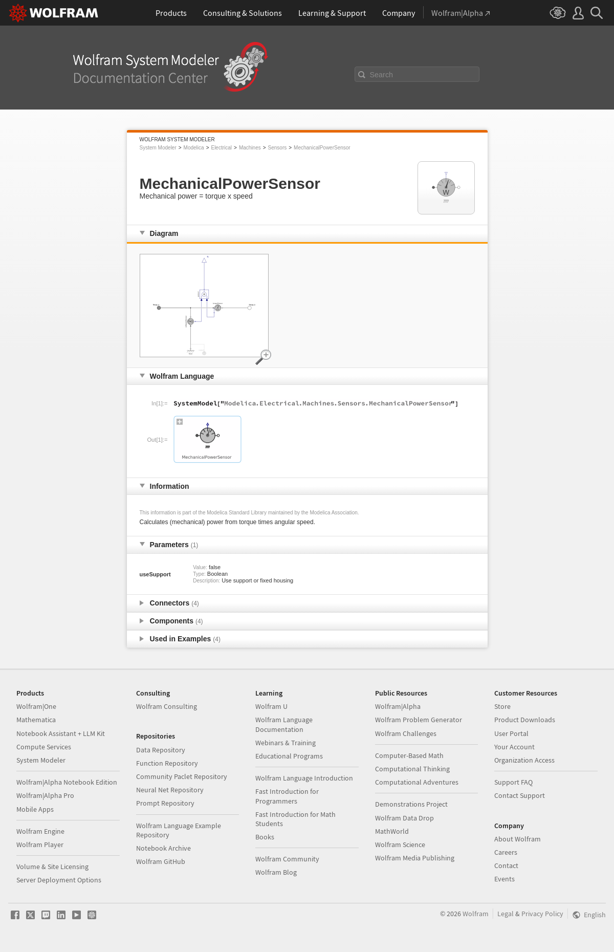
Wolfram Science (400, 844)
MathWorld (392, 831)
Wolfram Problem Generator (418, 719)
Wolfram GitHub (160, 861)
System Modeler (158, 147)
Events (504, 878)
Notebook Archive (163, 848)
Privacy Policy (542, 913)
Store (502, 706)
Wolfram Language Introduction (304, 778)
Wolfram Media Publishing (414, 857)
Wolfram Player (39, 844)
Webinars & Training (285, 742)
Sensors (277, 147)
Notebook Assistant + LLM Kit (60, 733)
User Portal (511, 733)
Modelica (194, 147)
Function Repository (167, 763)
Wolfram (476, 913)
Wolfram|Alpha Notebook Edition (66, 782)
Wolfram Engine (40, 831)
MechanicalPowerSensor (322, 147)
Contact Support (519, 795)
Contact (506, 865)
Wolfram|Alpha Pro (45, 795)
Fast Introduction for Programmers (287, 796)
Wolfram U (271, 706)
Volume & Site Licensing (52, 866)
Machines (250, 147)
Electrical (221, 147)
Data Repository (160, 749)
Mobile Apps (35, 809)
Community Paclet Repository (181, 776)
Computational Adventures (416, 782)
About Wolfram (517, 838)
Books (264, 836)
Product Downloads (524, 719)
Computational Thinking (412, 768)
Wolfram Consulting (166, 706)
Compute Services (43, 746)
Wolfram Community (287, 858)
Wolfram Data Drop (404, 818)
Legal (505, 913)
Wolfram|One (36, 706)
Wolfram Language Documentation (284, 724)
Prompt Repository (165, 803)
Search (381, 75)
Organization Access (524, 760)
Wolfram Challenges (405, 733)
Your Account (514, 746)
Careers (505, 852)
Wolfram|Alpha (398, 706)
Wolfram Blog (276, 872)
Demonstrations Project (411, 804)
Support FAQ (513, 782)
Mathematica (36, 719)
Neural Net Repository (170, 789)
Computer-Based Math (409, 755)
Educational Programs (289, 756)
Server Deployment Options (58, 879)
